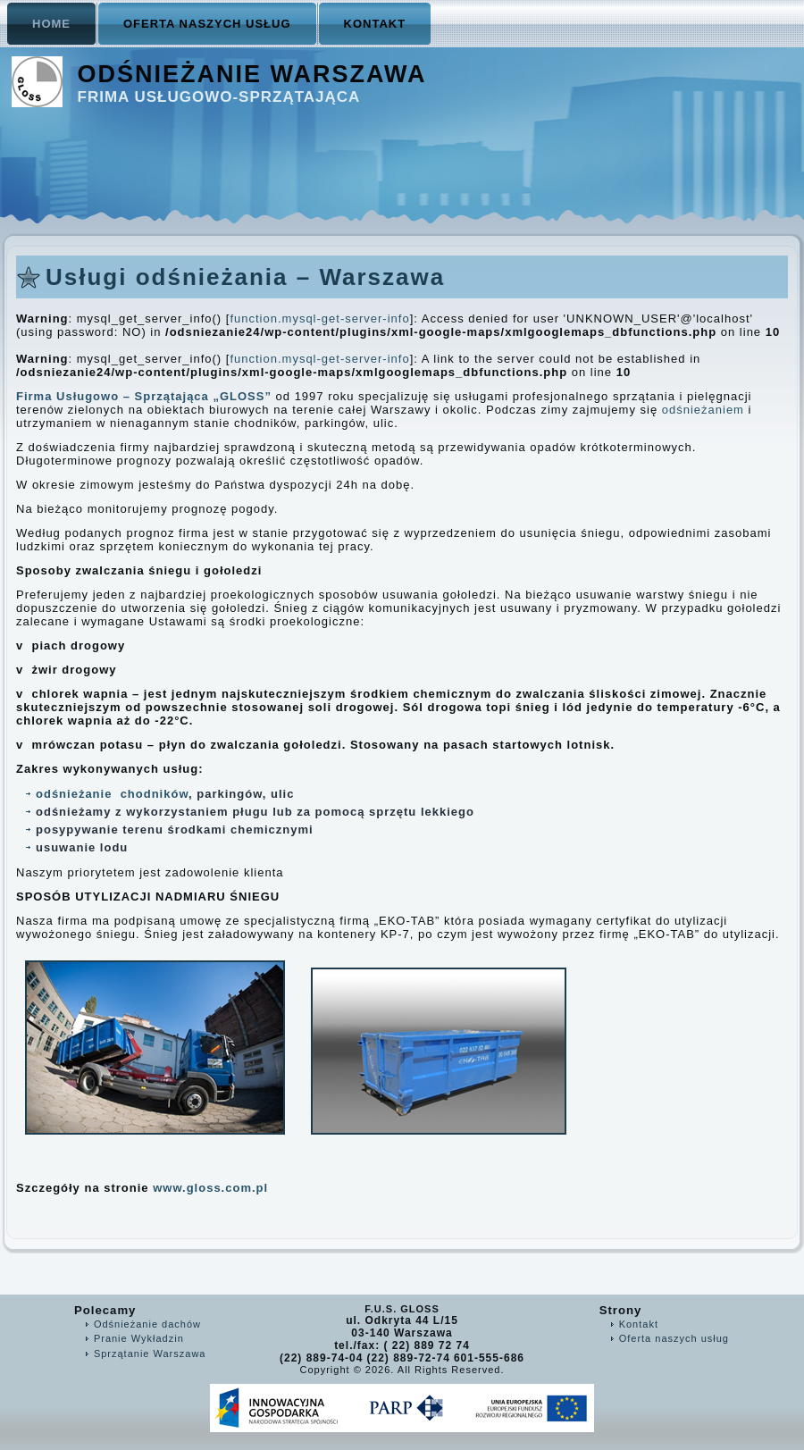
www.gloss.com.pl (212, 1187)
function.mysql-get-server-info (319, 318)
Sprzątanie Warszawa (150, 1353)
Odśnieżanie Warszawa (252, 74)
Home (51, 23)
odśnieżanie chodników (112, 793)
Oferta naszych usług (207, 23)
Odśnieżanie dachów (147, 1324)
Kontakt (375, 23)
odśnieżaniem (703, 409)
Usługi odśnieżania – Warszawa (245, 277)
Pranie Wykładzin (139, 1338)
